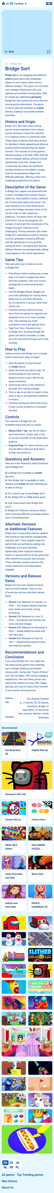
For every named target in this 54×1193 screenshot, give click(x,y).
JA (17, 1162)
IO (6, 63)
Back (9, 51)
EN (5, 1162)
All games (8, 1174)
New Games (9, 1181)
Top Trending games (30, 1174)
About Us (8, 1187)
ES (11, 1162)
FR (11, 1167)
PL (17, 1167)
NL (5, 1167)
